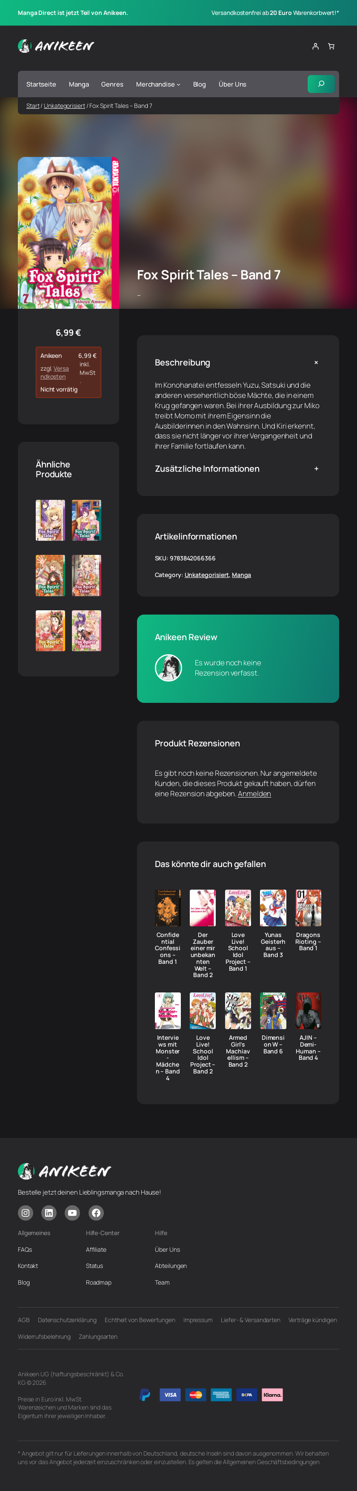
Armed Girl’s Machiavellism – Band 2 (238, 1051)
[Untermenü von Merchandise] (178, 84)
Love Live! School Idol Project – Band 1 (238, 951)
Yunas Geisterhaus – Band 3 (273, 944)
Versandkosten (54, 372)
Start (33, 106)
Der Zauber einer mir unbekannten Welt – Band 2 (203, 954)
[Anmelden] (315, 46)
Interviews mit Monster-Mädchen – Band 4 (168, 1057)
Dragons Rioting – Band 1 (308, 941)
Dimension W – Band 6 (273, 1044)
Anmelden (254, 793)
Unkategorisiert (64, 106)
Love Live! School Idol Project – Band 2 (202, 1054)
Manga (241, 575)
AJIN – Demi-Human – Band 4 (308, 1047)
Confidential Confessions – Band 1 (167, 948)
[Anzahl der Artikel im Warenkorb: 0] (331, 46)
